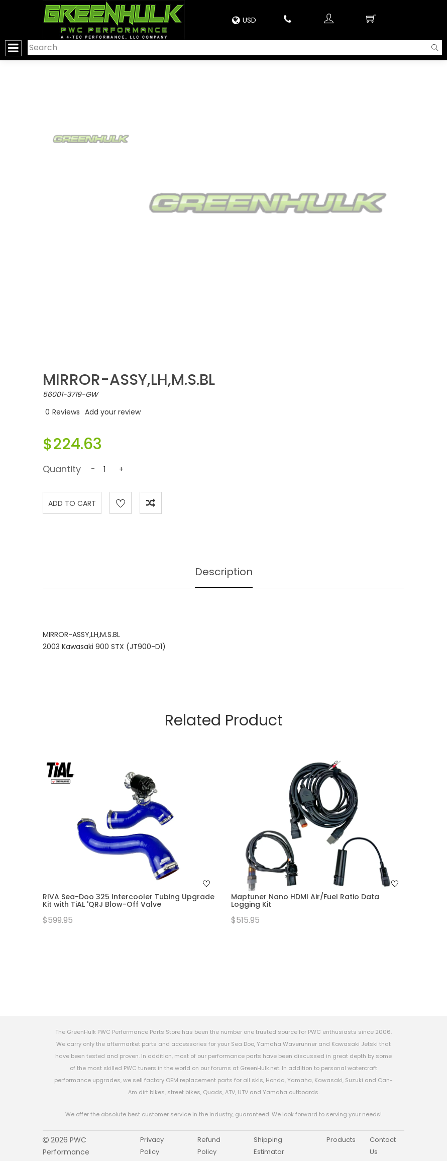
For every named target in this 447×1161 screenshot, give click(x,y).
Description (224, 572)
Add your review (113, 412)
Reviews (66, 412)
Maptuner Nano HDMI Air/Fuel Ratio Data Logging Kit (305, 900)
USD (244, 20)
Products (341, 1139)
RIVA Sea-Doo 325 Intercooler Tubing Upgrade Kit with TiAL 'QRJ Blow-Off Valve (128, 900)
